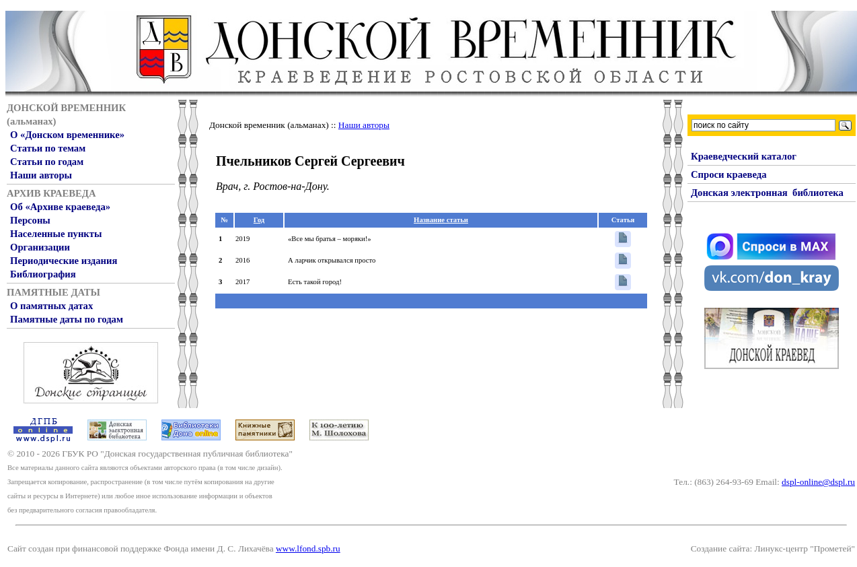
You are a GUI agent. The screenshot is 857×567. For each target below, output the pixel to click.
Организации (40, 247)
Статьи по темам (47, 148)
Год (259, 220)
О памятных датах (51, 305)
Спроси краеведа (729, 174)
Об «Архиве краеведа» (60, 206)
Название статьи (441, 220)
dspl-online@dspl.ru (818, 482)
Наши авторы (41, 175)
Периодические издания (63, 260)
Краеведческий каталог (743, 156)
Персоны (30, 220)
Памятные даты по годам (66, 319)
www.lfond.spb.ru (308, 548)
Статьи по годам (46, 161)
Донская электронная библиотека (767, 192)
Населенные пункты (56, 233)
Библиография (43, 274)
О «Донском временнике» (67, 134)
